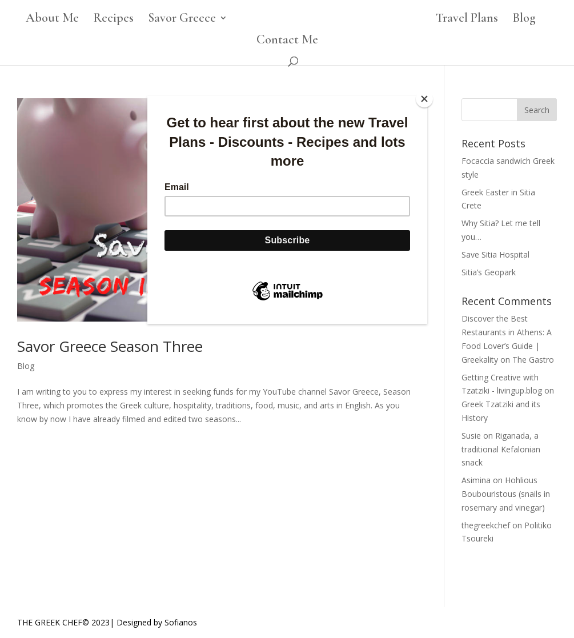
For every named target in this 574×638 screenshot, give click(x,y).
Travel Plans (467, 19)
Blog (524, 19)
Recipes (113, 19)
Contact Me (287, 41)
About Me (52, 19)
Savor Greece (182, 19)
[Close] (424, 98)
